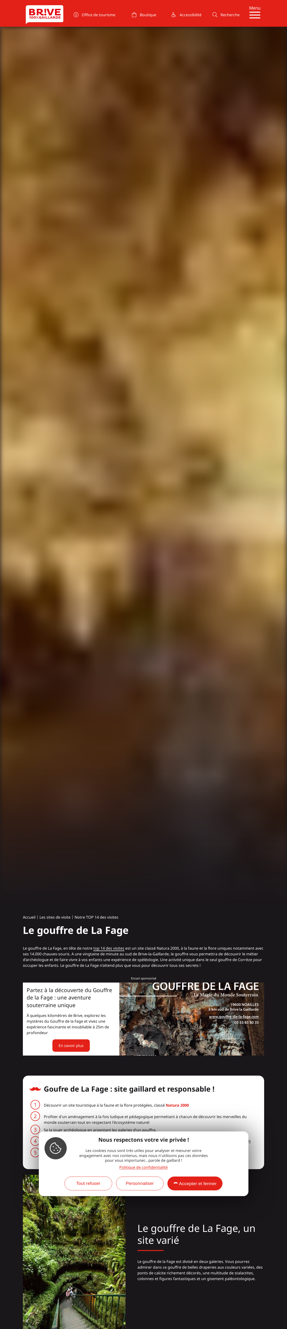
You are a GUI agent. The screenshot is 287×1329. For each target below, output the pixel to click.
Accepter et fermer (198, 1183)
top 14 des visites (108, 948)
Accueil (29, 917)
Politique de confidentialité (143, 1167)
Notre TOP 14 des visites (96, 917)
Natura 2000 (177, 1105)
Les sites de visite (55, 917)
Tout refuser (88, 1183)
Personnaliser (140, 1183)
